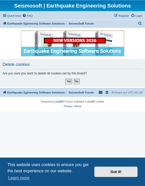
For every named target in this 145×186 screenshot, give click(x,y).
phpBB (59, 101)
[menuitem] (27, 16)
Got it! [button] (116, 172)
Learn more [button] (18, 178)
